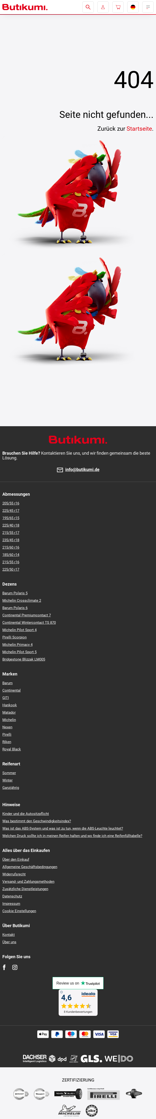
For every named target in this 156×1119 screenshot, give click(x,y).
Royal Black (11, 749)
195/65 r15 (10, 518)
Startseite (139, 128)
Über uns (9, 942)
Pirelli (6, 734)
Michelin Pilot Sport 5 (19, 652)
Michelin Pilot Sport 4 (19, 630)
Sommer (9, 773)
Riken (6, 742)
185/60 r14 (10, 555)
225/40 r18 (10, 525)
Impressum (11, 904)
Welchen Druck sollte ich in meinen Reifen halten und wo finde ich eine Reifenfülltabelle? (72, 836)
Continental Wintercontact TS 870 (29, 622)
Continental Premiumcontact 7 (26, 615)
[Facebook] (4, 967)
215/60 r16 (10, 547)
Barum (7, 683)
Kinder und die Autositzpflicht (25, 814)
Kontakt (8, 935)
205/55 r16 (10, 503)
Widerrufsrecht (14, 874)
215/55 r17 (10, 533)
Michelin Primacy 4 (17, 645)
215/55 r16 (10, 562)
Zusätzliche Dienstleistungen (25, 889)
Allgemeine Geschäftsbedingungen (29, 867)
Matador (9, 712)
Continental (11, 690)
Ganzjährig (10, 788)
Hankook (9, 705)
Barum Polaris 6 (15, 608)
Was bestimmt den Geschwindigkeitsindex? (36, 821)
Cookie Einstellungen (19, 911)
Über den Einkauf (15, 859)
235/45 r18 (10, 540)
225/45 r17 (10, 511)
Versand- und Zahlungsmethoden (28, 881)
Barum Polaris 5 (15, 593)
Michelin (9, 720)
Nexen (7, 727)
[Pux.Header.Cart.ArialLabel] (118, 7)
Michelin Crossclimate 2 (21, 600)
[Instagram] (15, 967)
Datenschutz (12, 896)
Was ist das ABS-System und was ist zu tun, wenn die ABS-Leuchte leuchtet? (62, 828)
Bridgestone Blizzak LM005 (23, 659)
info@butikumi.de (82, 469)
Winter (7, 780)
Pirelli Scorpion (14, 637)
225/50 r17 (10, 569)
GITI (5, 698)
